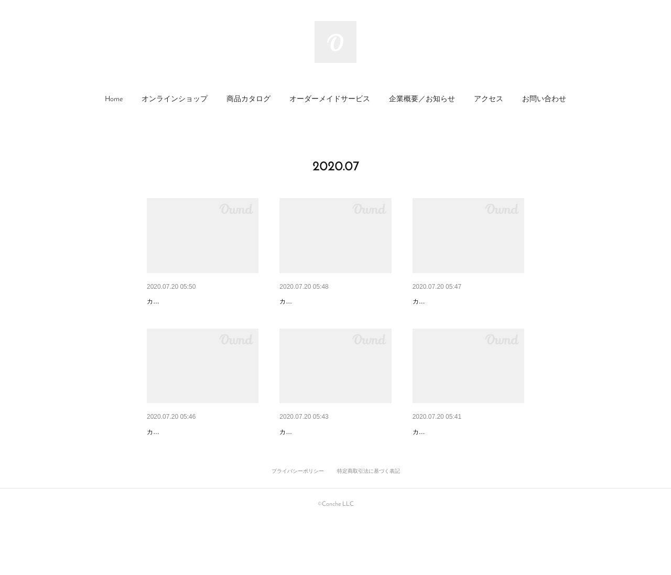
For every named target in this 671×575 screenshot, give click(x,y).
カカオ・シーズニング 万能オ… (199, 301)
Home (114, 99)
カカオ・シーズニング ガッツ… (465, 301)
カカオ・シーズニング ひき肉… (331, 301)
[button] (114, 99)
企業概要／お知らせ (422, 99)
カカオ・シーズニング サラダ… (465, 459)
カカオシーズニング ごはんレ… (199, 459)
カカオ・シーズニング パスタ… (331, 459)
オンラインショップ (175, 99)
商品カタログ (248, 99)
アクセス (488, 99)
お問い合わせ (544, 99)
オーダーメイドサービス (329, 99)
